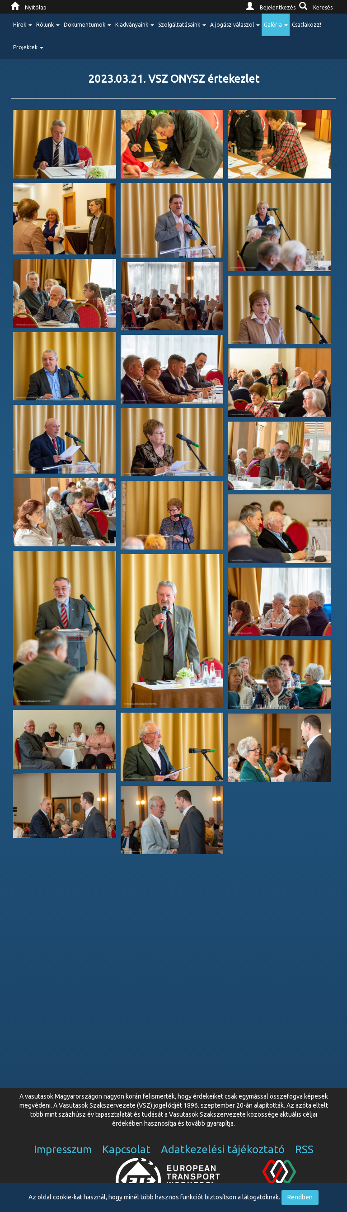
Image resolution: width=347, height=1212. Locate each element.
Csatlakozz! (306, 25)
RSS (304, 1149)
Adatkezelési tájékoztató (223, 1149)
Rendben (300, 1197)
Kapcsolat (126, 1149)
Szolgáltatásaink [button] (182, 25)
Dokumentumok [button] (87, 25)
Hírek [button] (22, 25)
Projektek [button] (28, 47)
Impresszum (63, 1149)
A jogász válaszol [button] (235, 25)
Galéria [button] (276, 25)
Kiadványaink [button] (134, 25)
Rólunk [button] (48, 25)
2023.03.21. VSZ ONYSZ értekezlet (173, 79)
